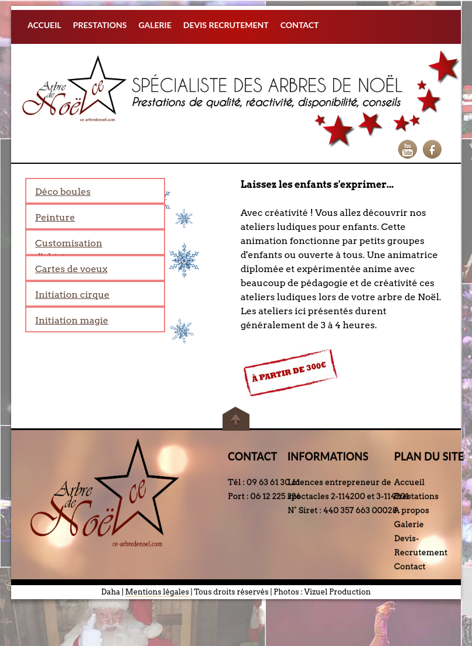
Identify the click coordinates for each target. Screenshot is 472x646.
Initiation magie (71, 320)
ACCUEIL (44, 25)
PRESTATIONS (100, 25)
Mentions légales (157, 591)
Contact (410, 566)
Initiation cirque (72, 294)
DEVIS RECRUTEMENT (226, 25)
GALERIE (154, 25)
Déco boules (63, 191)
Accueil (409, 482)
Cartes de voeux (71, 268)
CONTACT (300, 25)
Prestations (416, 496)
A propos (411, 510)
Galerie (409, 524)
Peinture (55, 217)
